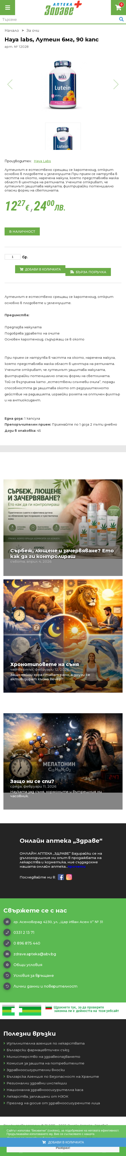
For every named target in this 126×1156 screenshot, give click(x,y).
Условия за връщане (28, 975)
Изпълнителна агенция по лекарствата (44, 1043)
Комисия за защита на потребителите (43, 1063)
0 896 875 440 (21, 943)
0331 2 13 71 (18, 932)
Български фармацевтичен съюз (36, 1050)
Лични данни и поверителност (40, 986)
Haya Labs (42, 161)
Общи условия (22, 964)
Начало (12, 30)
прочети (77, 866)
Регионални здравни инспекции (35, 1083)
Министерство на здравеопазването (41, 1056)
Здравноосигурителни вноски (34, 1070)
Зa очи (33, 30)
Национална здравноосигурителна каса (43, 1090)
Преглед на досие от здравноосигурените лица (51, 1103)
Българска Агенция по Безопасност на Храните (51, 1076)
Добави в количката (40, 269)
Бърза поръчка (88, 272)
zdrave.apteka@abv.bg (29, 954)
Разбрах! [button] (63, 1148)
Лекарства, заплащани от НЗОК (35, 1096)
